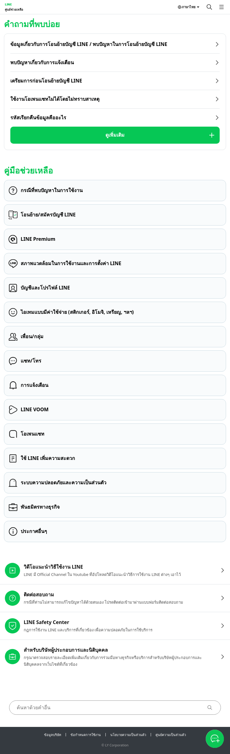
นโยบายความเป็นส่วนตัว (128, 734)
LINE (8, 4)
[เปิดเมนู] (221, 7)
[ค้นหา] (209, 7)
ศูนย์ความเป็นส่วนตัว (171, 734)
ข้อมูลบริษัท (52, 734)
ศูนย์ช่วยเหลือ (14, 9)
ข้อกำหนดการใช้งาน (85, 734)
